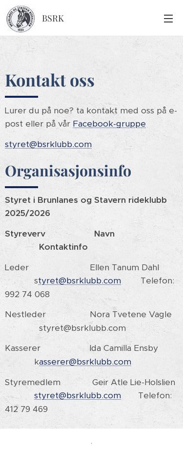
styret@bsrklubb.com (48, 144)
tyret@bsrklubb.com (79, 280)
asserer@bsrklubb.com (85, 361)
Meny (168, 18)
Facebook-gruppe (109, 123)
